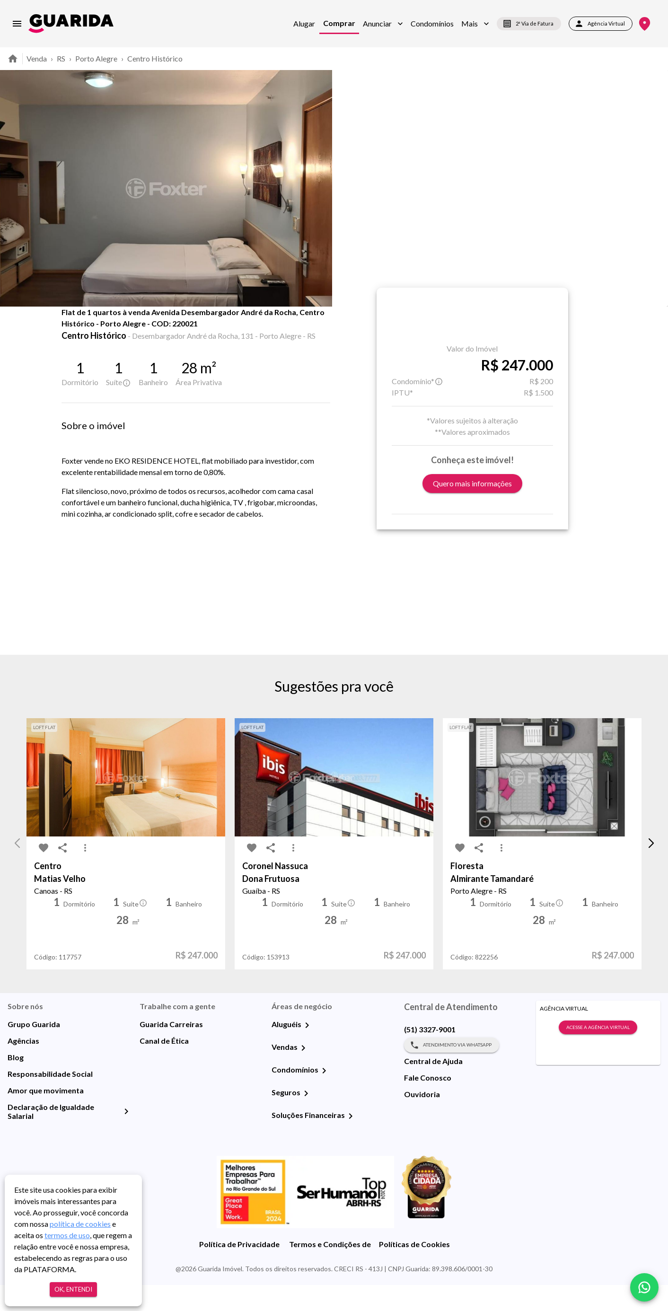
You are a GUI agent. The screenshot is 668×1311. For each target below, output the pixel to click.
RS (61, 58)
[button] (383, 23)
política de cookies (80, 1223)
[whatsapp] (644, 1287)
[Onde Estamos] (645, 24)
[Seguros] (306, 1119)
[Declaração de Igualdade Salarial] (126, 1137)
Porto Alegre (96, 58)
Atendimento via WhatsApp (451, 1071)
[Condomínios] (324, 1096)
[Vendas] (303, 1074)
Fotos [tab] (150, 327)
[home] (71, 23)
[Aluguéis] (307, 1051)
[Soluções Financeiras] (350, 1142)
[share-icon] (93, 331)
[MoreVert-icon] (85, 874)
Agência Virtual (600, 23)
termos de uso (67, 1235)
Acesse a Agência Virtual (598, 1054)
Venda (36, 58)
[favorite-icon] (74, 331)
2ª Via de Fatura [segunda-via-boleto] (529, 23)
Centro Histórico (155, 58)
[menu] (17, 23)
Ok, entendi (73, 1289)
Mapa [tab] (198, 327)
